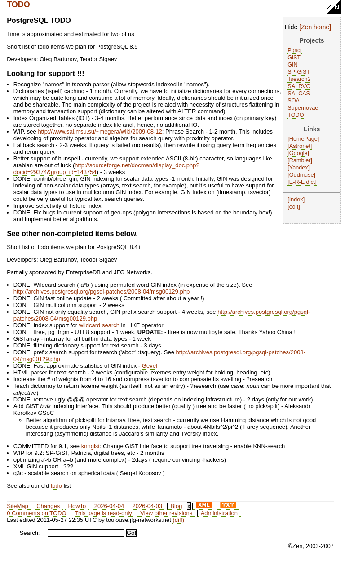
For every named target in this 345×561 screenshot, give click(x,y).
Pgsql (295, 50)
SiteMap (17, 506)
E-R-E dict (302, 182)
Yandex (298, 168)
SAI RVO (299, 86)
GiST (294, 57)
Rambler (300, 160)
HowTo (77, 506)
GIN (292, 65)
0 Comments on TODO (36, 513)
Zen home (315, 27)
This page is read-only (103, 513)
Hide (291, 27)
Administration (219, 513)
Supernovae (303, 108)
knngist (90, 446)
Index (296, 199)
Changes (48, 506)
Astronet (299, 146)
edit (293, 207)
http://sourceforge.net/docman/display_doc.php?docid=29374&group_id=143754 (106, 168)
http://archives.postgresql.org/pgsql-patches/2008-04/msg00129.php (101, 291)
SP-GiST (299, 72)
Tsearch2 (299, 79)
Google (298, 153)
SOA (294, 101)
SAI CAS (299, 93)
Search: (30, 533)
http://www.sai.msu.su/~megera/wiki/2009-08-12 (100, 131)
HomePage (303, 139)
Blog (176, 506)
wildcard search (99, 325)
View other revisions (166, 513)
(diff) (178, 519)
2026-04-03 (148, 506)
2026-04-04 (109, 506)
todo (56, 485)
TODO (18, 4)
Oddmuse (301, 175)
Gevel (149, 365)
